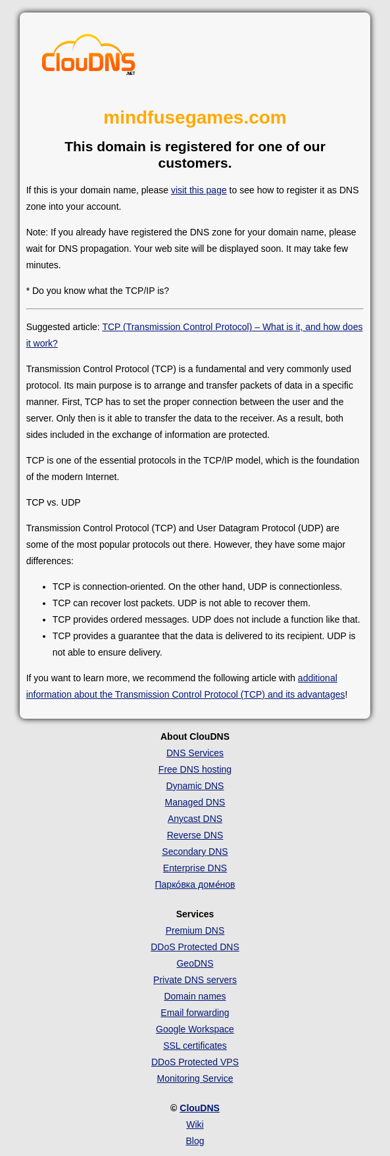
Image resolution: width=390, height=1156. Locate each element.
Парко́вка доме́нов (195, 884)
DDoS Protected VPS (195, 1062)
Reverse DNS (195, 835)
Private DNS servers (195, 980)
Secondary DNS (195, 851)
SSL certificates (195, 1045)
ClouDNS (200, 1108)
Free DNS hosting (195, 769)
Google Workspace (195, 1029)
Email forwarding (194, 1012)
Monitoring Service (195, 1078)
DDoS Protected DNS (195, 947)
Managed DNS (195, 802)
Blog (194, 1141)
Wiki (194, 1124)
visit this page (199, 190)
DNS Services (195, 753)
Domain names (195, 996)
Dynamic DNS (195, 786)
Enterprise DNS (195, 868)
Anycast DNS (195, 818)
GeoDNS (194, 963)
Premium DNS (195, 930)
